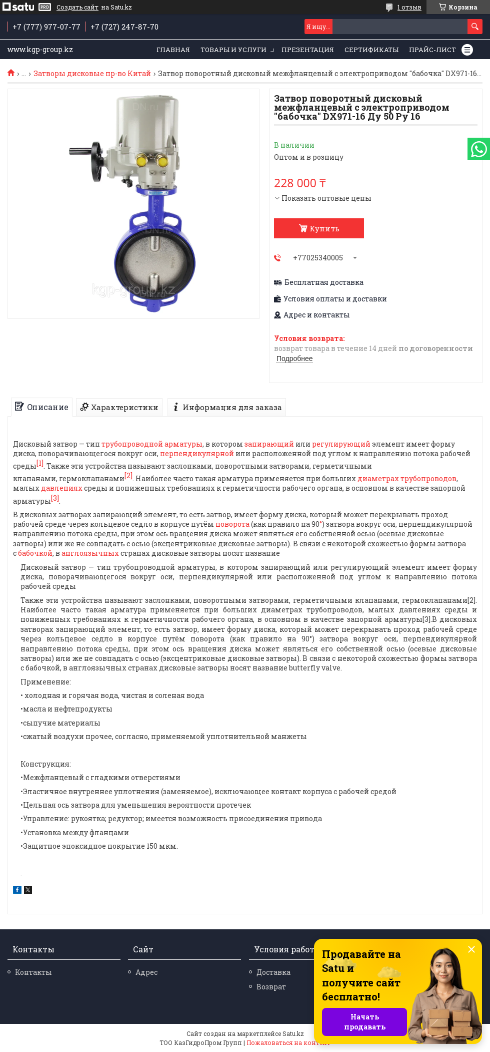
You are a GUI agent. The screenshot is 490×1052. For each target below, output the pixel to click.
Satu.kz (293, 1033)
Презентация (308, 49)
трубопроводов (428, 478)
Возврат (271, 986)
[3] (55, 498)
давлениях (61, 488)
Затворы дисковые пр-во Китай (92, 73)
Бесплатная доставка (324, 282)
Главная (173, 49)
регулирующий (341, 444)
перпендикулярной (197, 453)
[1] (40, 463)
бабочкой (35, 553)
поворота (233, 524)
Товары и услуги (233, 49)
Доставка (273, 972)
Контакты (33, 972)
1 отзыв (410, 7)
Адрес (147, 972)
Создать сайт (77, 7)
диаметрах (378, 478)
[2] (128, 475)
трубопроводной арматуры (152, 444)
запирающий (269, 444)
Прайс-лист (432, 49)
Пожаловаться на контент (288, 1042)
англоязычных (90, 553)
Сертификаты (371, 49)
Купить (325, 228)
